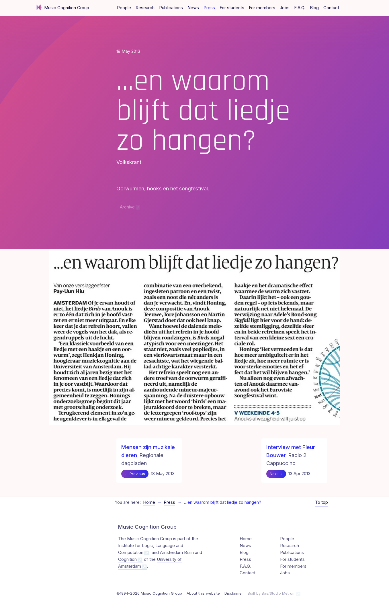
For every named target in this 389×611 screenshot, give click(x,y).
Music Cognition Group (62, 7)
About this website (203, 593)
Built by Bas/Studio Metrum (272, 593)
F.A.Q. (299, 7)
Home (149, 502)
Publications (171, 7)
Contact (331, 7)
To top (321, 502)
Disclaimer (233, 593)
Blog (314, 7)
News (193, 7)
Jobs (285, 7)
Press (209, 7)
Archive (127, 207)
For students (232, 7)
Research (145, 7)
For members (262, 7)
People (124, 7)
